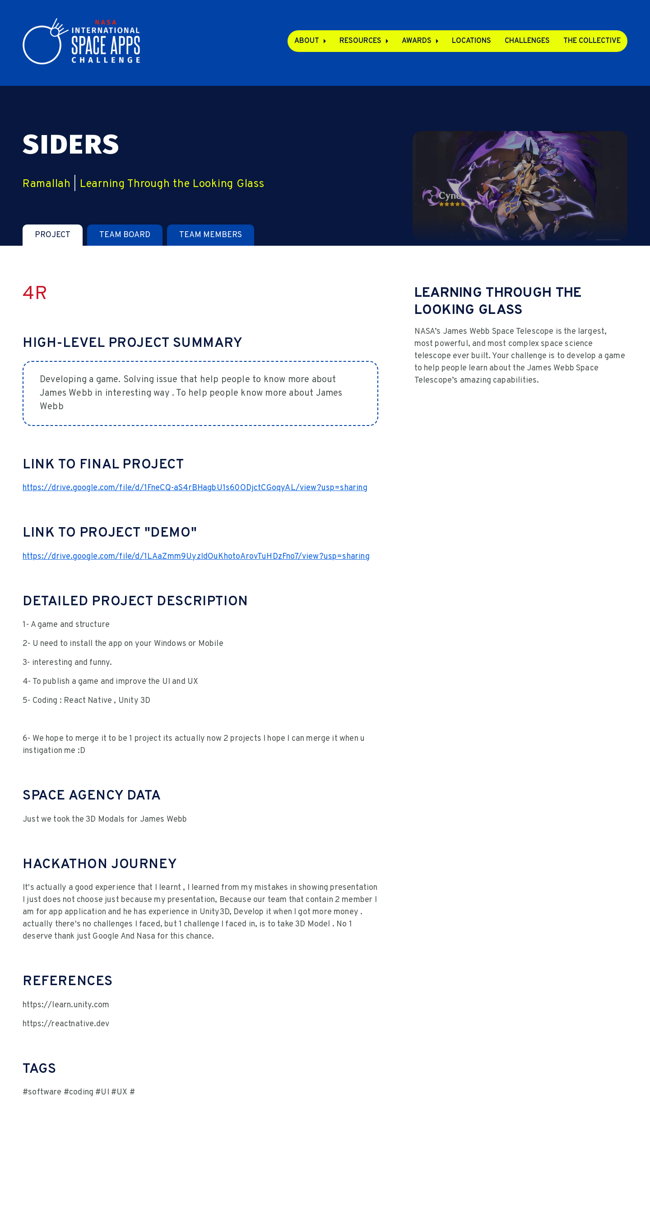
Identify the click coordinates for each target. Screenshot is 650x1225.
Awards (417, 41)
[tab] (53, 235)
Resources (360, 41)
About (306, 41)
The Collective (592, 41)
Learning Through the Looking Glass (172, 184)
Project (52, 235)
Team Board (124, 235)
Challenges (527, 41)
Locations (471, 41)
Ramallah (47, 184)
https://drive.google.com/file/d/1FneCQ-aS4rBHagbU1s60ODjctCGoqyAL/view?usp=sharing (195, 488)
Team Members (210, 235)
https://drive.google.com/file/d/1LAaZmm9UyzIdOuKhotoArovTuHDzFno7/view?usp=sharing (196, 557)
